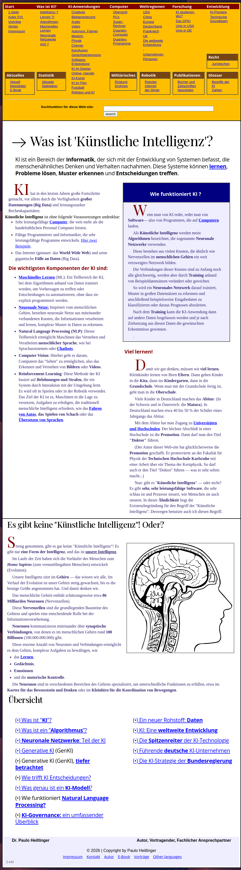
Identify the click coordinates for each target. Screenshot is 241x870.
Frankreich (151, 31)
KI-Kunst (78, 78)
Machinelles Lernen (49, 28)
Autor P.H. (15, 17)
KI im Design (81, 69)
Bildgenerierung (83, 17)
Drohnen (121, 86)
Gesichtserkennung (86, 55)
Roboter (151, 82)
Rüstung (121, 82)
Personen (150, 59)
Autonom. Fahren (85, 31)
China (147, 17)
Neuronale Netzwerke (48, 37)
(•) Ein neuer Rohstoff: (168, 720)
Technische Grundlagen (219, 19)
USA (146, 12)
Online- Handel (83, 73)
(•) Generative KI (34, 750)
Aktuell (15, 82)
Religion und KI (83, 92)
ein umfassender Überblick (59, 818)
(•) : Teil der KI (60, 740)
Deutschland (152, 26)
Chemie (77, 45)
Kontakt (93, 856)
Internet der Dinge (152, 88)
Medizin (77, 36)
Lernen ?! (47, 17)
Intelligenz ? (49, 12)
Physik (77, 41)
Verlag (13, 26)
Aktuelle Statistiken (50, 84)
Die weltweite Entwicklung (153, 43)
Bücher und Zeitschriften (187, 84)
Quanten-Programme (122, 41)
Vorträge (14, 22)
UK (145, 36)
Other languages (167, 856)
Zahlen (217, 90)
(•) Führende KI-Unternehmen (181, 750)
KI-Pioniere (218, 12)
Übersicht (120, 12)
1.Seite (13, 12)
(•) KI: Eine (175, 730)
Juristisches (221, 64)
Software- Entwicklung (81, 62)
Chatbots (78, 12)
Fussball (78, 87)
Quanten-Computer (120, 32)
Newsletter (18, 86)
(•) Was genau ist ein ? (53, 787)
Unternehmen (153, 54)
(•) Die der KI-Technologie (181, 740)
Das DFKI (183, 21)
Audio (76, 22)
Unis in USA (185, 26)
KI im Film (79, 83)
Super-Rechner (119, 24)
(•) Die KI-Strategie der (182, 760)
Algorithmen (49, 22)
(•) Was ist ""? (33, 720)
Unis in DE (184, 30)
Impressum (16, 31)
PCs (116, 17)
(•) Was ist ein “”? (51, 730)
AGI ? (44, 44)
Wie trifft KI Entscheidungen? (56, 777)
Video (76, 26)
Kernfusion (80, 50)
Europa (148, 22)
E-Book (15, 90)
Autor (109, 856)
